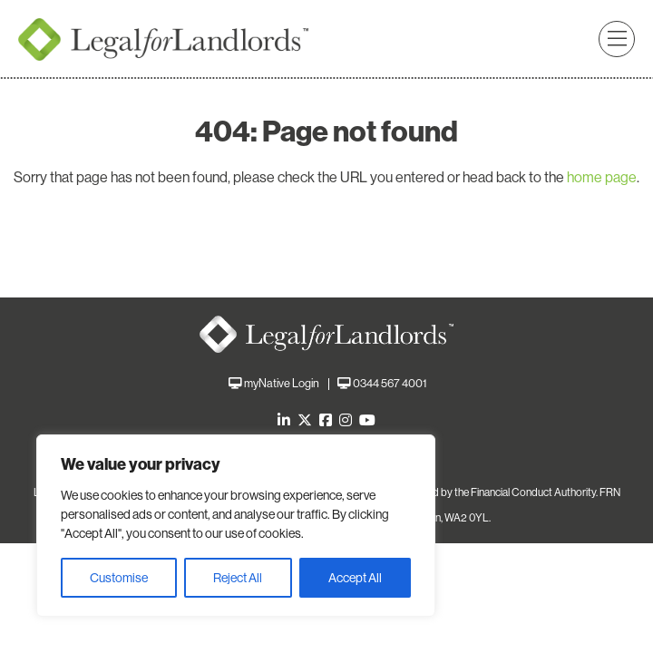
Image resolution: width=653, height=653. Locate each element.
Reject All (237, 577)
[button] (617, 39)
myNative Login (281, 383)
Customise (119, 577)
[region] (235, 525)
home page (602, 177)
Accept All (355, 577)
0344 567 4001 (389, 383)
